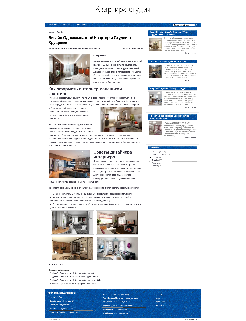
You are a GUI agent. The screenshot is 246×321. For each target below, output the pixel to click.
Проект (155, 166)
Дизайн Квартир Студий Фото (115, 309)
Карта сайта (82, 25)
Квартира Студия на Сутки (61, 309)
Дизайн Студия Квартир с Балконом (118, 306)
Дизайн (60, 32)
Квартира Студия (159, 154)
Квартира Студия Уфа (59, 305)
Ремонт (155, 163)
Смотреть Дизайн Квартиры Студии (65, 312)
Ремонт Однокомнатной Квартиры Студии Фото (74, 284)
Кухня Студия (157, 152)
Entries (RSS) (160, 306)
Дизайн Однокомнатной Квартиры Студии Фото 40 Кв (76, 280)
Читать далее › (191, 53)
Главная (53, 25)
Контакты (66, 25)
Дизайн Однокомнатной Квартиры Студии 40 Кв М (75, 277)
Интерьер (156, 157)
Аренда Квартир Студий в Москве (117, 294)
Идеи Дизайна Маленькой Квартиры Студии (121, 298)
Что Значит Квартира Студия (115, 302)
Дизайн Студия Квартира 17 (62, 301)
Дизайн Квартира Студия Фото (115, 313)
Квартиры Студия (57, 297)
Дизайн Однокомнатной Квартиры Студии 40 (73, 273)
